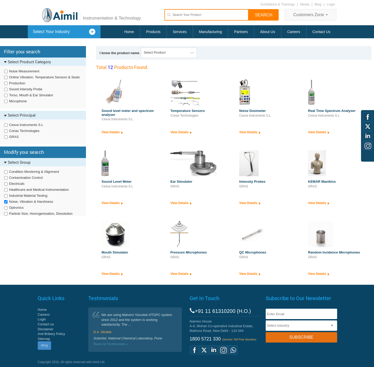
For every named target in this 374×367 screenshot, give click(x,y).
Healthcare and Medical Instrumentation (39, 190)
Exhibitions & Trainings (278, 4)
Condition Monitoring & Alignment (34, 172)
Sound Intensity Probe (25, 89)
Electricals (16, 184)
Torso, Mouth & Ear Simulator (31, 95)
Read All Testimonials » (111, 344)
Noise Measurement (24, 71)
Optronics (16, 208)
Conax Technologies (24, 131)
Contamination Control (26, 178)
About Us (267, 32)
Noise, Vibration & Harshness (31, 202)
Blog (318, 4)
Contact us (46, 324)
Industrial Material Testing (28, 196)
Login (331, 4)
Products (153, 32)
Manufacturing (210, 32)
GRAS (14, 137)
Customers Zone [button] (310, 14)
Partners (241, 32)
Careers (293, 32)
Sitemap (44, 339)
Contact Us (321, 32)
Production (17, 83)
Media (305, 4)
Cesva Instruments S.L (26, 125)
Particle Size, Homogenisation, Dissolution (40, 214)
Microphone (18, 101)
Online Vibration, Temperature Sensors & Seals (44, 77)
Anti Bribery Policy (51, 334)
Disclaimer (46, 329)
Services (180, 32)
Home (129, 32)
